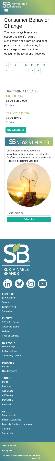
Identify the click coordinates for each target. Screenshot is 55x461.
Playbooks (7, 400)
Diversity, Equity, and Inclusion (17, 424)
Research (6, 404)
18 (32, 65)
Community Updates (12, 355)
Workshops (7, 391)
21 (7, 70)
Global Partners (9, 351)
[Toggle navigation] (6, 10)
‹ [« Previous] (6, 65)
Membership (8, 346)
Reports (6, 366)
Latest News (8, 297)
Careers (6, 428)
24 (25, 70)
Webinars (6, 331)
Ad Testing (7, 395)
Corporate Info (9, 415)
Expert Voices (9, 306)
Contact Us (7, 433)
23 (19, 70)
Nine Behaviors (9, 371)
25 (31, 70)
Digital (5, 382)
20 (44, 65)
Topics (5, 302)
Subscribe (29, 219)
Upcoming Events (10, 326)
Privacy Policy (7, 450)
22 (13, 70)
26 (37, 70)
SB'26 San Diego (10, 322)
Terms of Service (9, 445)
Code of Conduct (10, 335)
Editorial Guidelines (11, 419)
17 (26, 65)
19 (38, 65)
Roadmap (6, 386)
